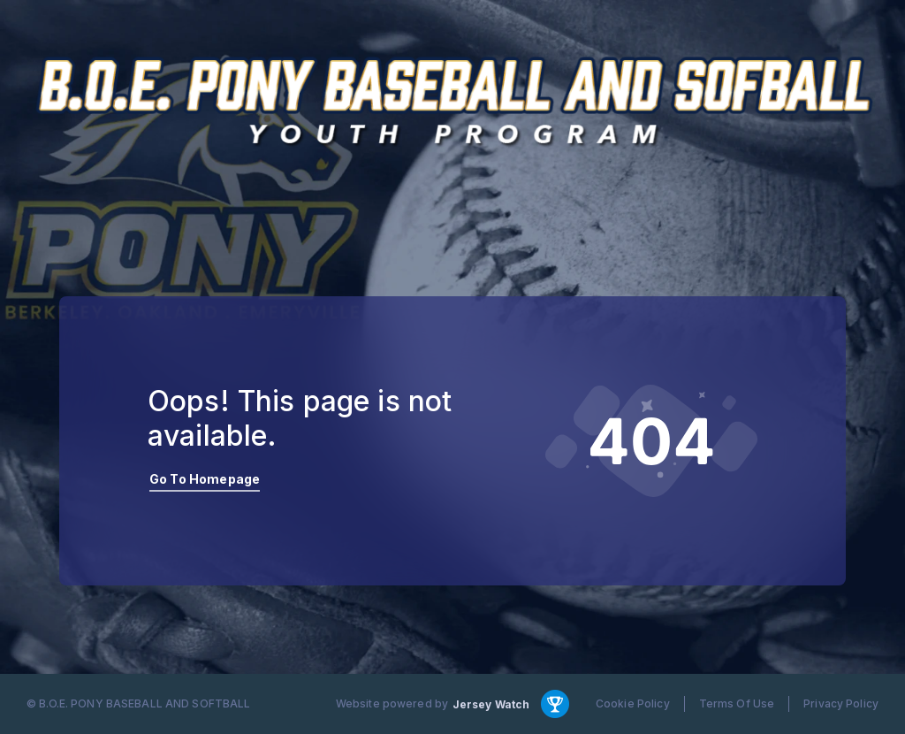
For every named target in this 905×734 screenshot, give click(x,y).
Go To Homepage (204, 478)
